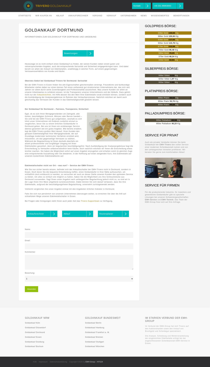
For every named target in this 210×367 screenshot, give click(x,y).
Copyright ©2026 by (82, 362)
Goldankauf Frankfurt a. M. (97, 332)
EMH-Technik (167, 200)
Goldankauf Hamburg (94, 328)
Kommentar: (30, 252)
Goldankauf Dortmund (35, 332)
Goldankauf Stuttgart (94, 342)
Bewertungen (181, 16)
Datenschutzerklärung (58, 362)
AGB (35, 362)
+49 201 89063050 (162, 6)
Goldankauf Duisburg (34, 342)
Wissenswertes (160, 16)
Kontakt (137, 6)
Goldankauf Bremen (94, 337)
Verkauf (111, 16)
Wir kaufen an (43, 16)
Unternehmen (128, 16)
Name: (28, 229)
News (144, 16)
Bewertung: (30, 273)
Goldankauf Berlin (93, 323)
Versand (97, 16)
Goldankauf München (94, 346)
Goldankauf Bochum (34, 346)
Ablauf (60, 16)
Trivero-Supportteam (90, 201)
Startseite (24, 16)
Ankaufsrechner (78, 16)
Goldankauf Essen (33, 337)
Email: (27, 241)
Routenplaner (106, 214)
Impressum (43, 362)
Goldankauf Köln (32, 323)
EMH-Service (151, 200)
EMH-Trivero (165, 145)
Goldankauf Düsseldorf (35, 328)
